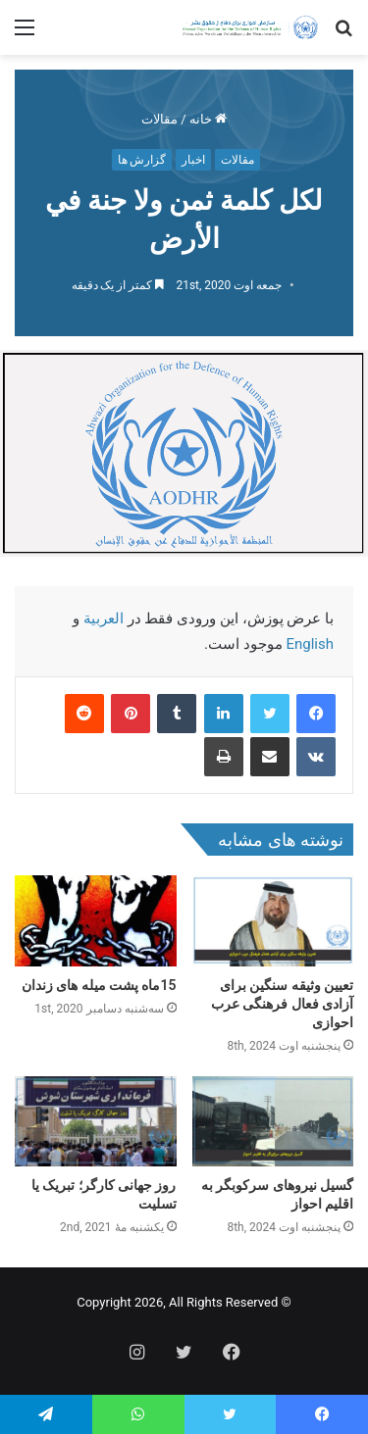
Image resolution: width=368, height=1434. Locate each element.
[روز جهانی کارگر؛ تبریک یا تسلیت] (96, 1121)
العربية (103, 618)
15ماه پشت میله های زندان (99, 985)
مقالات (159, 119)
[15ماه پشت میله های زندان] (96, 920)
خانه (208, 119)
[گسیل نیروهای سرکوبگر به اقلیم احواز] (273, 1121)
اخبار (193, 160)
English (310, 644)
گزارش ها (142, 160)
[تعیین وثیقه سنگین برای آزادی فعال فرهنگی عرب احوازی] (273, 920)
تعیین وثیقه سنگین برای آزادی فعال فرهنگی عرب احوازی (282, 1003)
